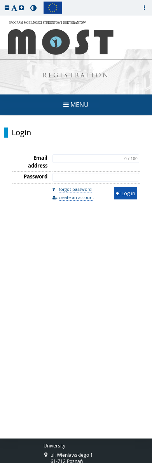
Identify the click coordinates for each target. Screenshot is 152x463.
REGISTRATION (76, 76)
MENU (76, 104)
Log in (125, 193)
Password (35, 176)
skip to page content (2, 2)
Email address (37, 161)
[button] (7, 7)
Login (21, 133)
